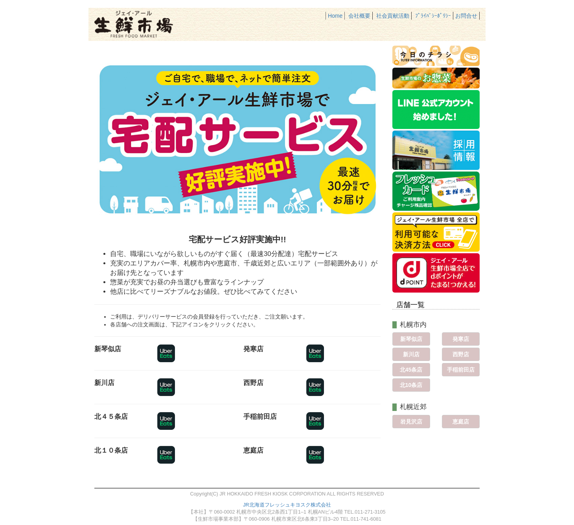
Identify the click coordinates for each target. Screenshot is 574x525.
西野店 (461, 354)
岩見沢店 (411, 421)
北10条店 (411, 385)
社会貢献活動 (392, 16)
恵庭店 (461, 421)
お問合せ (466, 16)
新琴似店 (411, 339)
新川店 (411, 354)
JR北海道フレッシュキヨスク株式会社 (287, 505)
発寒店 (461, 339)
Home (335, 16)
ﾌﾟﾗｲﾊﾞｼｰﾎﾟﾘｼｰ (433, 16)
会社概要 (359, 16)
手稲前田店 (461, 370)
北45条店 (411, 370)
